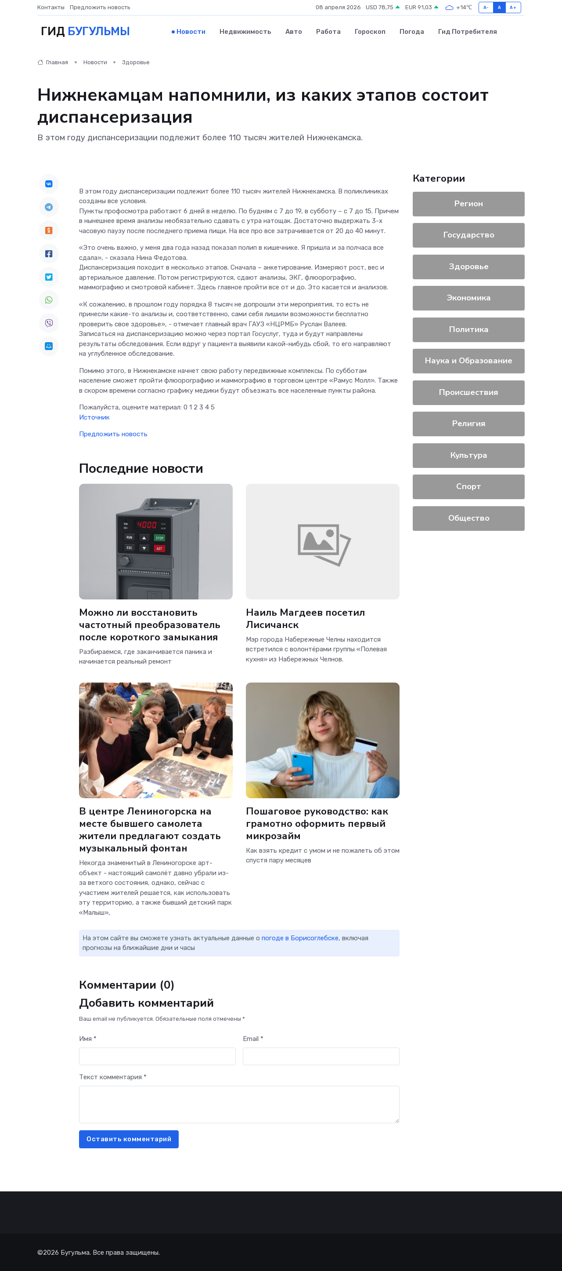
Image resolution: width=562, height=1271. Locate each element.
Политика (469, 328)
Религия (469, 422)
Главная (52, 61)
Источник (94, 416)
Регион (468, 202)
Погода (412, 31)
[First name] (157, 1055)
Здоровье (136, 61)
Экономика (469, 297)
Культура (468, 454)
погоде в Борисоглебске (300, 937)
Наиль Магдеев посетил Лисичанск (305, 617)
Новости (191, 31)
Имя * (88, 1038)
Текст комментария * (113, 1076)
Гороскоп (370, 31)
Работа (328, 31)
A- (486, 7)
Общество (469, 516)
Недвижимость (245, 31)
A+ (513, 7)
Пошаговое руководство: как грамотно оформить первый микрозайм (317, 822)
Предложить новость (100, 7)
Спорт (468, 485)
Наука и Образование (468, 359)
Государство (468, 234)
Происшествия (468, 391)
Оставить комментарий (128, 1138)
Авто (293, 31)
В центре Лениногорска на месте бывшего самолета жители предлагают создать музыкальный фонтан (150, 828)
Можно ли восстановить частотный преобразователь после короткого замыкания (150, 623)
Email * (253, 1038)
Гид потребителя (467, 31)
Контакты (51, 7)
